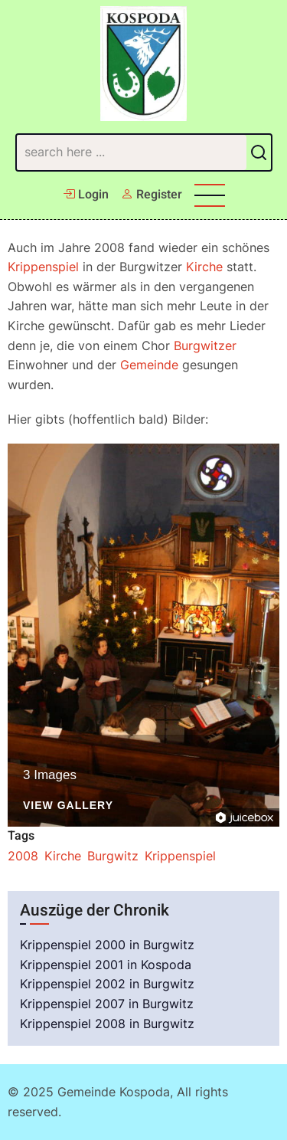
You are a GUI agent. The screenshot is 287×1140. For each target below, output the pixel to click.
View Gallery (68, 805)
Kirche (204, 266)
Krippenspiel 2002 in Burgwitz (107, 983)
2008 (23, 855)
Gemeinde (149, 364)
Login (86, 194)
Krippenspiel (43, 266)
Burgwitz (113, 855)
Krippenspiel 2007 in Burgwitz (107, 1003)
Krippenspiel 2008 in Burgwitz (107, 1023)
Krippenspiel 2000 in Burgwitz (107, 944)
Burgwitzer (205, 345)
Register (151, 194)
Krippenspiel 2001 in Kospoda (105, 964)
